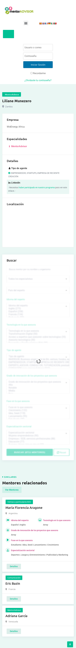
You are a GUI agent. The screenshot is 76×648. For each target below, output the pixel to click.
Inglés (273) (38, 308)
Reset (61, 452)
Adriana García (16, 616)
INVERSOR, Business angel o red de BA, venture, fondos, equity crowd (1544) (38, 359)
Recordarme (38, 73)
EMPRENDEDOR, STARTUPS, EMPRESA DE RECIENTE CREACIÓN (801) (38, 362)
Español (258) (38, 311)
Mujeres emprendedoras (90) (38, 435)
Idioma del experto (16, 299)
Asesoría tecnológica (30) (38, 339)
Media (38, 390)
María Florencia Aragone (24, 508)
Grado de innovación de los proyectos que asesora (32, 375)
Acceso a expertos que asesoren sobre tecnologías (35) (38, 336)
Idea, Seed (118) (38, 413)
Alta (38, 384)
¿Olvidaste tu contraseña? (38, 80)
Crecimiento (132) (38, 410)
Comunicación (14, 578)
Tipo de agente (14, 350)
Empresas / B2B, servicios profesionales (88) (38, 438)
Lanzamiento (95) (38, 416)
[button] (25, 23)
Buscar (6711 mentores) (29, 452)
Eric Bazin (12, 583)
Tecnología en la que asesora (21, 324)
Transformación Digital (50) (38, 333)
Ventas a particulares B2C (19, 502)
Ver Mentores (12, 490)
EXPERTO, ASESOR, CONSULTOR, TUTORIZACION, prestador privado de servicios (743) (38, 365)
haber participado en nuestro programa (37, 187)
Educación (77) (38, 441)
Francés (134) (38, 314)
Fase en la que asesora (18, 401)
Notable (38, 387)
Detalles (14, 566)
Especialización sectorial (19, 426)
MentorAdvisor (17, 146)
